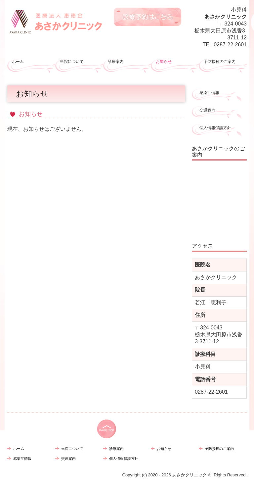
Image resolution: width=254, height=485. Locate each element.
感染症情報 (209, 92)
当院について (72, 61)
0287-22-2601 (230, 44)
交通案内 (207, 110)
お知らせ (164, 61)
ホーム (18, 61)
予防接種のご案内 (219, 61)
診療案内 (116, 61)
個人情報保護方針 (215, 127)
